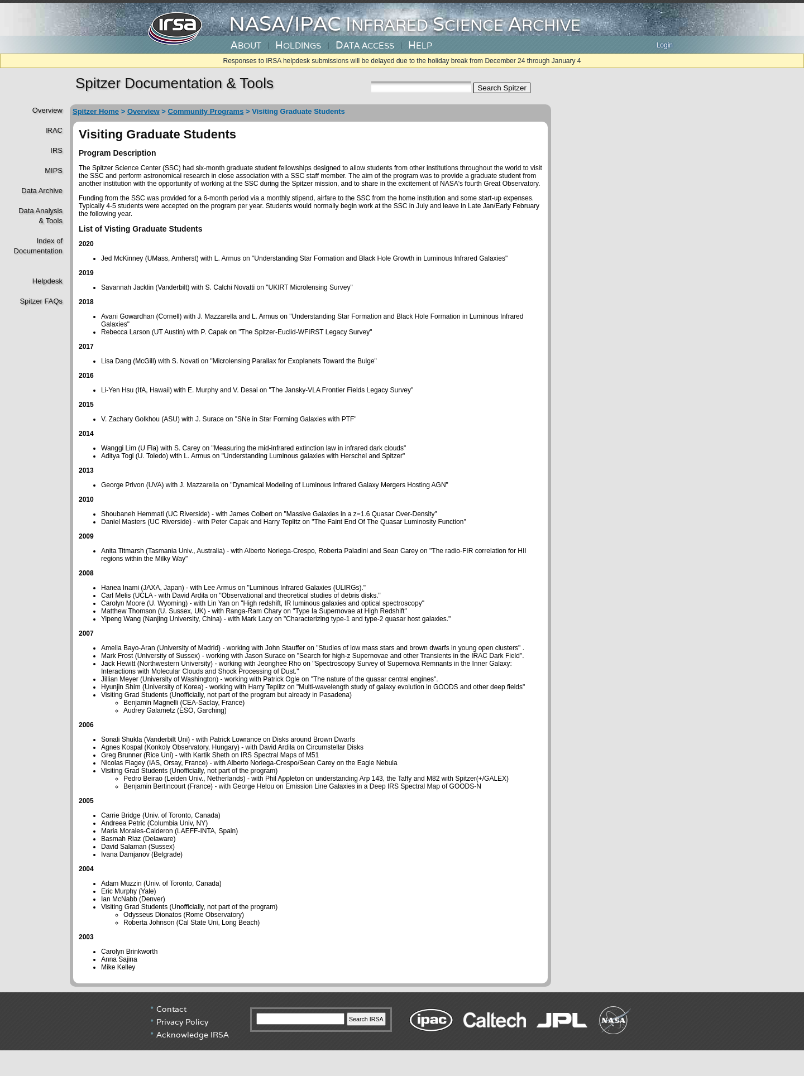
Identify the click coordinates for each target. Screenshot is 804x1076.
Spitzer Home (96, 111)
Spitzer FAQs (41, 301)
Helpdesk (47, 281)
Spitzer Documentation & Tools (174, 83)
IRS (56, 150)
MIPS (54, 170)
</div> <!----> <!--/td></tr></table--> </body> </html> (402, 1034)
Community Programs (206, 111)
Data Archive (42, 190)
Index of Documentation (37, 246)
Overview (47, 110)
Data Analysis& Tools (40, 215)
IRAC (54, 130)
